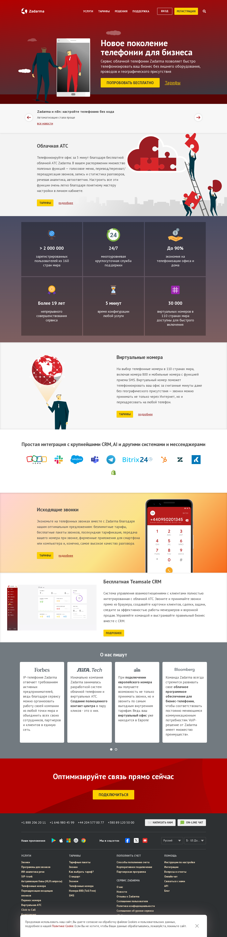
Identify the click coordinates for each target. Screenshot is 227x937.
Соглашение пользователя (132, 900)
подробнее (66, 202)
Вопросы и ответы (175, 871)
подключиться (113, 794)
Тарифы (173, 82)
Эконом (73, 880)
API (166, 885)
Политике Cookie (62, 926)
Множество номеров (175, 289)
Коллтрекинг (28, 914)
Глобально (51, 234)
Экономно (175, 234)
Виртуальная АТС (31, 904)
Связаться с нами (174, 880)
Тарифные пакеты (79, 861)
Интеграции (171, 866)
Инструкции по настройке (179, 861)
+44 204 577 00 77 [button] (91, 822)
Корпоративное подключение (134, 866)
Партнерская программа (131, 871)
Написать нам (160, 822)
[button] (111, 749)
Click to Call (28, 909)
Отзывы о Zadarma (128, 896)
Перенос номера (31, 899)
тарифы (45, 202)
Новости (122, 891)
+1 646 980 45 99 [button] (62, 822)
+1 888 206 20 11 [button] (33, 822)
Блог (167, 890)
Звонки (25, 861)
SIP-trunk (27, 876)
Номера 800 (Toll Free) (82, 890)
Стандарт (74, 876)
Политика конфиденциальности (136, 905)
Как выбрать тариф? (81, 871)
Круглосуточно (113, 234)
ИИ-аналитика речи (32, 871)
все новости (45, 123)
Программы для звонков (35, 866)
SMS (71, 895)
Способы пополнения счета (133, 861)
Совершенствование (51, 289)
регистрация (186, 11)
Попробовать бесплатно (130, 82)
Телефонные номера (33, 885)
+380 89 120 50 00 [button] (122, 822)
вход (164, 11)
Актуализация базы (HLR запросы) (41, 880)
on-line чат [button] (191, 822)
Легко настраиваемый (113, 289)
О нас (120, 886)
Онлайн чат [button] (171, 876)
